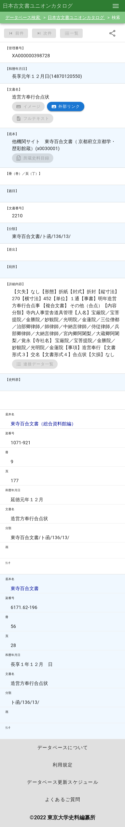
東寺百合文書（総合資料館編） (43, 423)
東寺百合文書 (25, 588)
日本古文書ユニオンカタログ (76, 17)
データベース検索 (23, 17)
